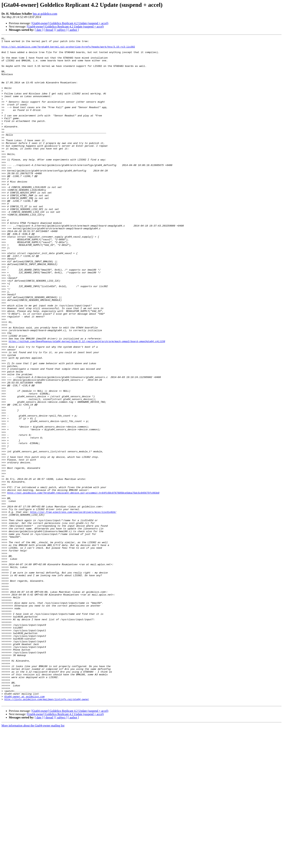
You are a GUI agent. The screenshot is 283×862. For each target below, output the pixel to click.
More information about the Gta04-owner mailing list (32, 858)
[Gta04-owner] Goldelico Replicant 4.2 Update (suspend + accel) (69, 23)
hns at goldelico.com (45, 13)
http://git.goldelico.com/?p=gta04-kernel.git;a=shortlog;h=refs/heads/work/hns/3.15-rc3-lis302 (68, 48)
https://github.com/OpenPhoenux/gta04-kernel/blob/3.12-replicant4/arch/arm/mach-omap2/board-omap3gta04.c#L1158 (87, 402)
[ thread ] (49, 29)
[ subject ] (61, 29)
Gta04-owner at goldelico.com (24, 828)
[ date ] (39, 29)
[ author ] (73, 29)
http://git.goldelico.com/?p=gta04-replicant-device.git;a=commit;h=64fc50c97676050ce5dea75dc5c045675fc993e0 (83, 584)
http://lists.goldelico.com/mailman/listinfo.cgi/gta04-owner (46, 832)
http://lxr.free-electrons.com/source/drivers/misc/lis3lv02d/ (73, 607)
